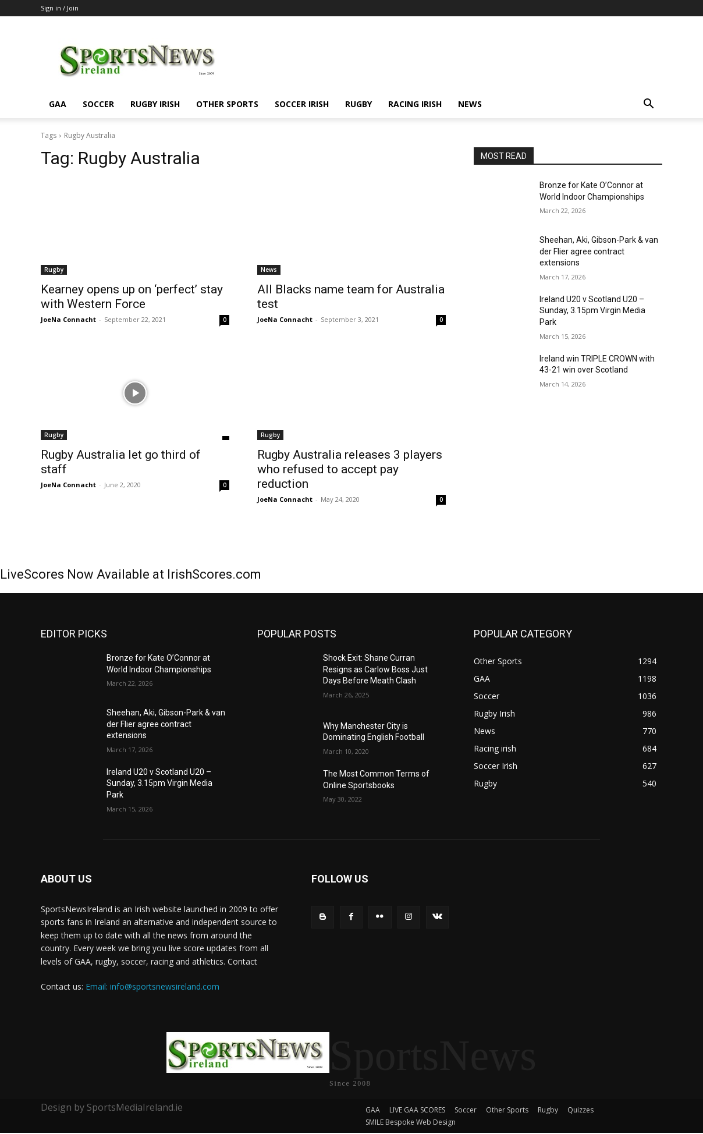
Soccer (98, 103)
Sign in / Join (60, 7)
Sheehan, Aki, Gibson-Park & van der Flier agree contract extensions (598, 251)
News (470, 103)
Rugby (358, 103)
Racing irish (415, 103)
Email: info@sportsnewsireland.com (152, 986)
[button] (648, 105)
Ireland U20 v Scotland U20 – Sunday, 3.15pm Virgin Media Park (592, 311)
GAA (57, 103)
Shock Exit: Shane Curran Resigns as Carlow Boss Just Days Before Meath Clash (375, 669)
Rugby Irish (155, 103)
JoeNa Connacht (68, 319)
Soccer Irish (302, 103)
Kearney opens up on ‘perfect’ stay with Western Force (132, 296)
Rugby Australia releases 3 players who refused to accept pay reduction (349, 469)
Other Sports (227, 103)
